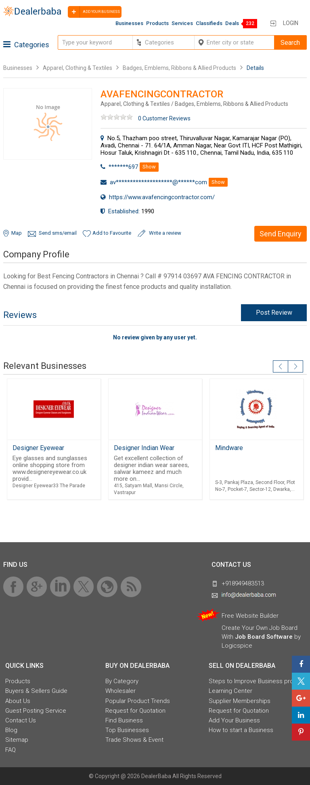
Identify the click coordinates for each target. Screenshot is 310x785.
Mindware (229, 448)
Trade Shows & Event (134, 739)
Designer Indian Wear (144, 448)
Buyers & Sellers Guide (36, 691)
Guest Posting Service (35, 710)
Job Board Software (264, 636)
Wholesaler (120, 691)
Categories (26, 44)
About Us (17, 701)
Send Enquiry (281, 233)
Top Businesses (127, 730)
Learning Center (230, 691)
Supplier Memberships (239, 701)
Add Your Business (234, 720)
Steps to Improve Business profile (255, 681)
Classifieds (209, 23)
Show (149, 167)
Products (157, 23)
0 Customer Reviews (164, 118)
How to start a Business (241, 730)
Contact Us (20, 720)
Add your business (94, 12)
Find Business (124, 720)
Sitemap (16, 739)
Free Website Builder (250, 615)
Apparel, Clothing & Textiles (77, 68)
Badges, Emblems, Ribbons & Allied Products (179, 68)
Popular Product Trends (137, 701)
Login (290, 23)
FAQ (10, 749)
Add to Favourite (111, 233)
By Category (121, 681)
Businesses (129, 23)
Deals (232, 23)
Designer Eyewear (38, 448)
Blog (11, 730)
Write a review (165, 233)
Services (182, 23)
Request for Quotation (135, 710)
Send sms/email (58, 233)
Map (16, 233)
